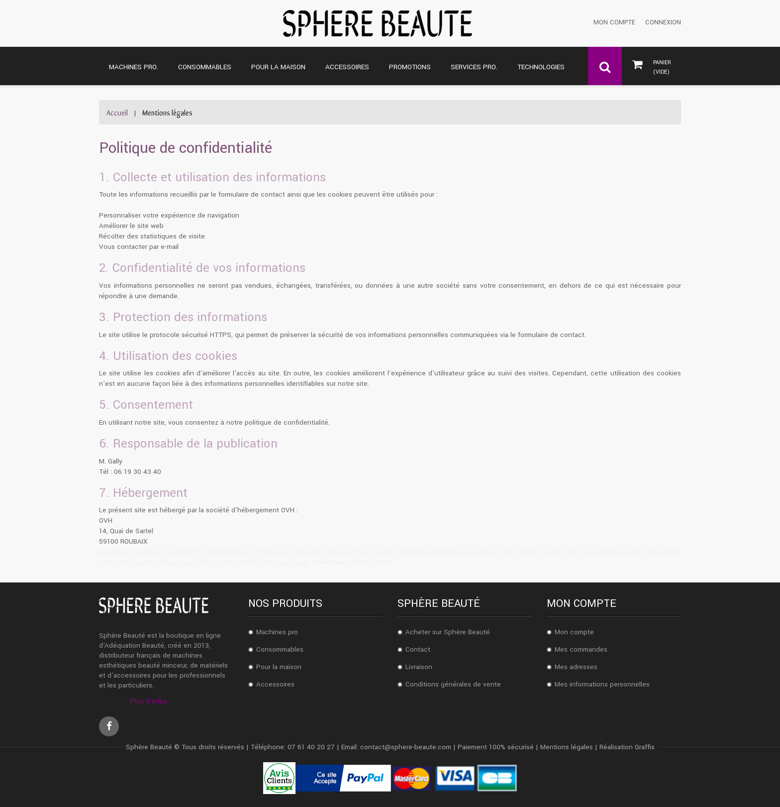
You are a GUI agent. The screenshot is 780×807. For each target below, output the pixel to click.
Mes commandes (581, 649)
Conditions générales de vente (453, 684)
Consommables (279, 649)
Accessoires (275, 684)
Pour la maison (278, 667)
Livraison (418, 667)
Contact (417, 649)
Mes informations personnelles (602, 684)
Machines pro (277, 632)
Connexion (663, 22)
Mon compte (614, 22)
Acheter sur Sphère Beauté (447, 632)
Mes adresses (576, 667)
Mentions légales (566, 747)
